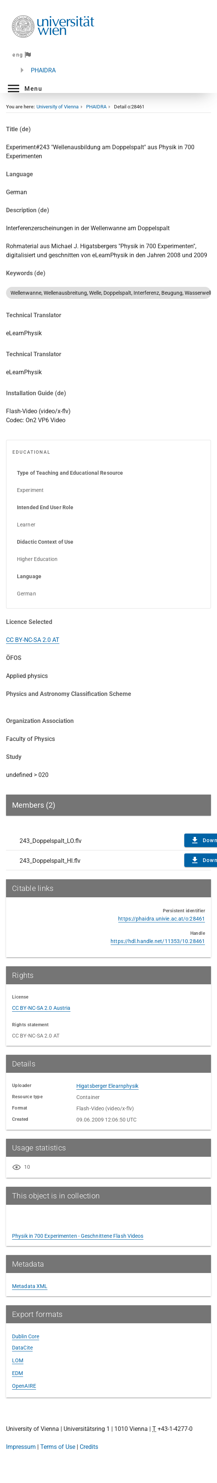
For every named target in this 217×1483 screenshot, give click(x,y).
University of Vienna (57, 106)
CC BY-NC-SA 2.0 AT (32, 639)
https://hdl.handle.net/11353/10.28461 (158, 941)
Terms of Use (57, 1446)
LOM (17, 1360)
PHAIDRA (43, 70)
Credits (89, 1446)
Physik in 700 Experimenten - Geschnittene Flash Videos (77, 1236)
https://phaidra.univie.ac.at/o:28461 (161, 919)
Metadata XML (29, 1286)
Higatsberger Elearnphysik (107, 1086)
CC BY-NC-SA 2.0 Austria (41, 1008)
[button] (24, 88)
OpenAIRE (24, 1386)
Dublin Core (25, 1336)
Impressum (21, 1446)
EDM (17, 1373)
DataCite (22, 1348)
